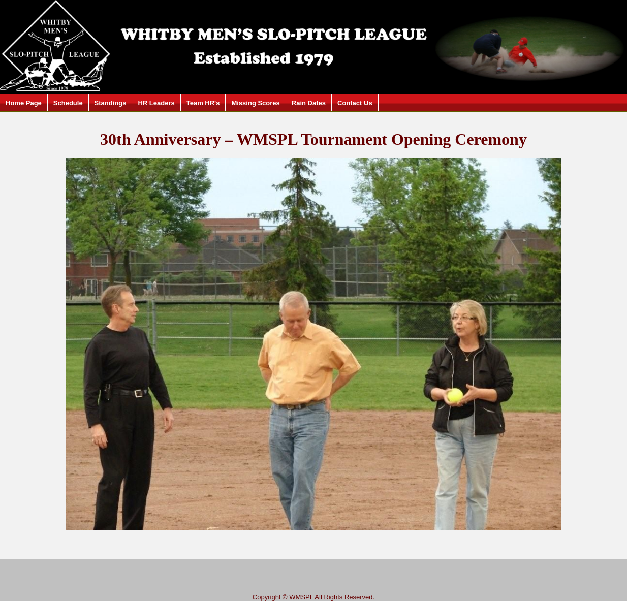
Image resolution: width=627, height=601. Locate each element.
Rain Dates (309, 103)
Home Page (24, 103)
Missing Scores (255, 103)
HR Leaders (156, 103)
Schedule (68, 103)
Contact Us (354, 103)
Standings (111, 103)
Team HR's (203, 103)
